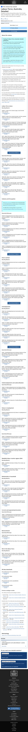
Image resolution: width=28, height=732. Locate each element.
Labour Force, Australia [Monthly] (12, 622)
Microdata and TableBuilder (14, 686)
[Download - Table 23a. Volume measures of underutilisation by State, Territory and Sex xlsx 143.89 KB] (6, 397)
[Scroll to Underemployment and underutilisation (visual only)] (24, 382)
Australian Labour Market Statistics (13, 604)
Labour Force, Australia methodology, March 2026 (11, 635)
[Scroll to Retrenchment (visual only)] (10, 530)
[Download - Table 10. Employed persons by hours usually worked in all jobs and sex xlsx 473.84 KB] (6, 271)
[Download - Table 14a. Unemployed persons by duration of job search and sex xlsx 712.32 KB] (6, 314)
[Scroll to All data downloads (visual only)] (13, 569)
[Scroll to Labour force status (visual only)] (13, 106)
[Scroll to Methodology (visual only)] (9, 633)
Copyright (14, 724)
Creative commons (14, 722)
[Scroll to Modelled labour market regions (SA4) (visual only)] (23, 458)
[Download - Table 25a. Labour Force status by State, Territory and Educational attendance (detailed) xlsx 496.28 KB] (6, 174)
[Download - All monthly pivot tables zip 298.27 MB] (5, 578)
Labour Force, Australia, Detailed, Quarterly (17, 597)
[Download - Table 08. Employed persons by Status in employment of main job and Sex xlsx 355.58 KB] (6, 415)
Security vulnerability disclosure (14, 705)
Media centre (14, 699)
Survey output (14, 94)
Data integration (14, 689)
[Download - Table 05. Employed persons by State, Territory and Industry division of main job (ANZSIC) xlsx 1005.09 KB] (6, 226)
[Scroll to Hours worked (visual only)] (10, 257)
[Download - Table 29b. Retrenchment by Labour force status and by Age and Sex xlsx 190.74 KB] (6, 544)
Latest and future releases (14, 680)
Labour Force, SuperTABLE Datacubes (16, 612)
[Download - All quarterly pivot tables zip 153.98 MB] (5, 587)
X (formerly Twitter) (14, 716)
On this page (14, 31)
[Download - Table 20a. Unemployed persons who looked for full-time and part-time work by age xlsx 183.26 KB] (6, 343)
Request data (14, 690)
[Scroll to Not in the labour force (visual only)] (15, 548)
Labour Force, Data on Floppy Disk (12, 620)
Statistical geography (14, 684)
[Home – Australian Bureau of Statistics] (14, 673)
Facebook (14, 713)
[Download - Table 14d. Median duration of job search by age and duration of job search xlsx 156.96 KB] (6, 331)
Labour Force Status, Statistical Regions (16, 624)
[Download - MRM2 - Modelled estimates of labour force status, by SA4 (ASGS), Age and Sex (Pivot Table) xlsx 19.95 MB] (6, 472)
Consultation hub (14, 702)
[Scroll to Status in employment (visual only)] (14, 408)
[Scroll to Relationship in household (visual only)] (16, 476)
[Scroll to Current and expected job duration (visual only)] (21, 510)
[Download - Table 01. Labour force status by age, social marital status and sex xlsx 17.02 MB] (6, 113)
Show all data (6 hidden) (13, 303)
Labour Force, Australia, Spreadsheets (16, 606)
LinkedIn (14, 718)
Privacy (14, 727)
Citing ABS (14, 701)
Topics (14, 681)
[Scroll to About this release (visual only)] (12, 35)
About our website (14, 696)
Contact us (14, 704)
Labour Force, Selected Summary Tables (16, 615)
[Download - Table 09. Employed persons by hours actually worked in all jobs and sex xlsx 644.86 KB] (6, 265)
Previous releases (14, 28)
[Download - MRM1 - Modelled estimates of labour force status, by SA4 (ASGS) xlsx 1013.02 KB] (6, 466)
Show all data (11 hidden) (13, 254)
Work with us (14, 698)
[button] (3, 2)
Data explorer (14, 687)
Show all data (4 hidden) (13, 347)
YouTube (14, 719)
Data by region (14, 683)
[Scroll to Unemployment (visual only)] (11, 306)
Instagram (15, 715)
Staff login (14, 730)
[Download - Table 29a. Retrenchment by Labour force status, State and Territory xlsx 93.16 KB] (6, 538)
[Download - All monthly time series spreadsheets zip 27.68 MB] (5, 573)
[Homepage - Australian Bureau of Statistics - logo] (14, 2)
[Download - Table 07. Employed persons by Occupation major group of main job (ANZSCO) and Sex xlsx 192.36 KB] (6, 237)
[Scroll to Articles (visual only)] (6, 638)
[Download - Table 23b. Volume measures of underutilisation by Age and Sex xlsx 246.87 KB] (6, 403)
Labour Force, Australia (7, 69)
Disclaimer (14, 725)
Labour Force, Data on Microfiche (12, 626)
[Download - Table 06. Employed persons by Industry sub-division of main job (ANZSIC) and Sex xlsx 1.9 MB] (6, 232)
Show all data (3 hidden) (13, 152)
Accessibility (14, 728)
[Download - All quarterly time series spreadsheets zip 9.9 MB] (5, 582)
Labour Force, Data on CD (14, 603)
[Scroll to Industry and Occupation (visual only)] (16, 199)
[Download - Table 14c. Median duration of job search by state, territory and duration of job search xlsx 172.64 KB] (6, 326)
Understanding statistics (14, 692)
